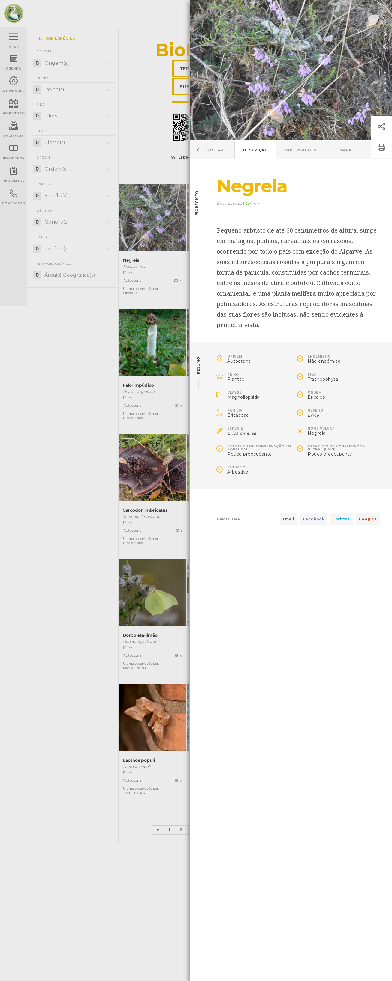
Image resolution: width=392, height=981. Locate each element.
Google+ (368, 519)
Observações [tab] (300, 150)
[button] (381, 126)
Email (288, 519)
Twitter (341, 519)
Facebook (313, 519)
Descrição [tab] (255, 150)
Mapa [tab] (345, 150)
